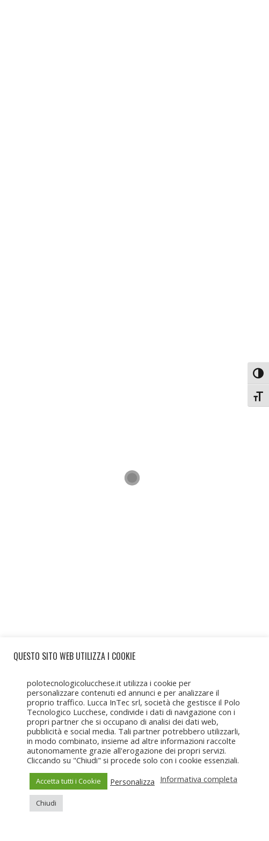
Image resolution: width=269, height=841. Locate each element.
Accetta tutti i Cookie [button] (68, 781)
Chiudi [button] (46, 803)
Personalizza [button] (132, 781)
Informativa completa (198, 779)
